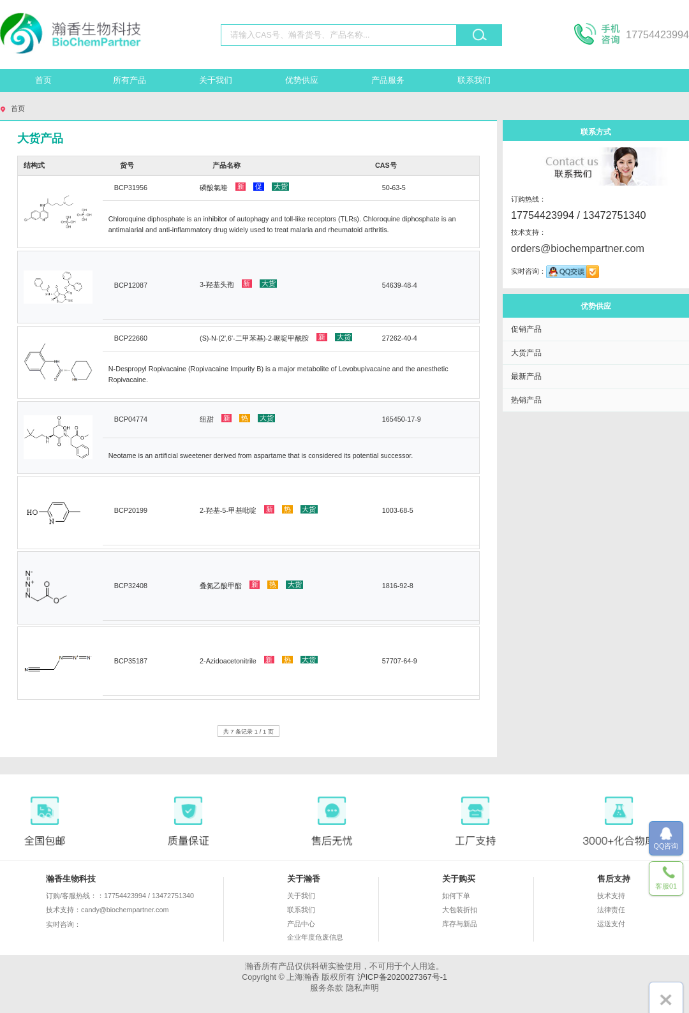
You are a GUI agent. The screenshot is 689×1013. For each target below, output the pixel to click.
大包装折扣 (459, 909)
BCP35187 (130, 661)
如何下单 (456, 895)
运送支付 (611, 924)
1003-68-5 (397, 510)
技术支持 (611, 895)
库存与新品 (459, 924)
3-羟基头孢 (238, 283)
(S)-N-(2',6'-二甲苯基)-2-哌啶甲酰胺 (276, 337)
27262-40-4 (399, 338)
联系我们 (474, 80)
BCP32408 (130, 585)
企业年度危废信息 (315, 937)
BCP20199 (130, 510)
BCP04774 (130, 419)
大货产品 (526, 352)
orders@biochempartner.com (577, 248)
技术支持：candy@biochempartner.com (107, 909)
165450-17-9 (401, 419)
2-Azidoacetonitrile (259, 660)
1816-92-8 (397, 585)
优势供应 (301, 80)
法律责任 (611, 909)
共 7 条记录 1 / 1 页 (248, 731)
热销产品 (526, 400)
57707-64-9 (399, 661)
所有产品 (129, 80)
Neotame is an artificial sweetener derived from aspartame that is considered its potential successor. (260, 455)
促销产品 (526, 329)
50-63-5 (394, 187)
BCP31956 (130, 187)
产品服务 (387, 80)
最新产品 (526, 376)
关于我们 (215, 80)
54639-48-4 (399, 285)
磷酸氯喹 (244, 186)
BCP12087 (130, 285)
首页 (43, 80)
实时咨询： (101, 925)
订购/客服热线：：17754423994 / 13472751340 (120, 895)
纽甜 (237, 418)
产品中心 (301, 924)
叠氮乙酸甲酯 (251, 584)
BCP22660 (130, 338)
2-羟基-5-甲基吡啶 (259, 509)
